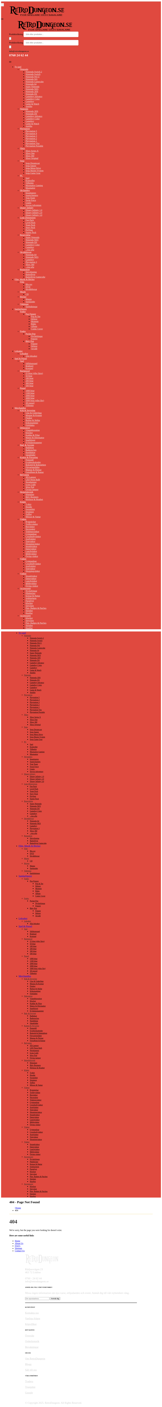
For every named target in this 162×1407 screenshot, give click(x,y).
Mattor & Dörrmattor (35, 437)
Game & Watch (32, 104)
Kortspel (29, 368)
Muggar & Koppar (34, 415)
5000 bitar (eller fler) (35, 400)
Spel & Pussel (21, 358)
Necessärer (30, 529)
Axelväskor (31, 539)
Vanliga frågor (32, 1318)
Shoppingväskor (33, 544)
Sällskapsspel (31, 363)
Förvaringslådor (33, 467)
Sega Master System (34, 170)
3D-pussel (30, 403)
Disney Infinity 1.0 (34, 210)
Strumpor (30, 512)
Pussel (23, 388)
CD (27, 294)
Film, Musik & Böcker (25, 279)
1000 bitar (30, 390)
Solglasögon (31, 598)
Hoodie (29, 507)
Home (17, 1241)
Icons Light (31, 484)
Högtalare (30, 494)
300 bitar (29, 383)
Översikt (29, 1335)
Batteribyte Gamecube (35, 277)
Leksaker (19, 351)
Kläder (23, 502)
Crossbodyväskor (33, 536)
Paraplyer (30, 601)
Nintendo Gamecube (35, 81)
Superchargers (32, 195)
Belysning (24, 475)
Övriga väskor (32, 556)
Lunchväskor (31, 551)
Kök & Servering (27, 410)
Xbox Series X (32, 151)
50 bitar (29, 376)
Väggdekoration (33, 430)
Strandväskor (31, 546)
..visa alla (30, 250)
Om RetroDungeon (35, 1358)
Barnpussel (25, 371)
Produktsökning (16, 34)
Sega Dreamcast (33, 163)
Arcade (34, 348)
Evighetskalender (33, 462)
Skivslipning (31, 272)
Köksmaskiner (32, 423)
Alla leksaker (31, 356)
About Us (19, 1243)
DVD (28, 287)
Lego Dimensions (28, 217)
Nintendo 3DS (32, 91)
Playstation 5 (31, 131)
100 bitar (29, 378)
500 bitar (29, 386)
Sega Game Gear (33, 173)
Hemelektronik (26, 492)
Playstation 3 (31, 136)
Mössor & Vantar (33, 517)
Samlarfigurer (21, 309)
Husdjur (29, 613)
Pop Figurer (31, 314)
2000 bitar (30, 395)
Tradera (29, 1381)
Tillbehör (30, 183)
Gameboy (30, 101)
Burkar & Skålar (33, 420)
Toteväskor (30, 541)
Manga (29, 299)
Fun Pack (30, 220)
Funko (23, 311)
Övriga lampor (32, 489)
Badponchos (31, 450)
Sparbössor (30, 440)
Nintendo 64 (31, 84)
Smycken (30, 606)
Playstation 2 (31, 138)
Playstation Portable (34, 146)
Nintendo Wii (31, 79)
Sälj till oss (31, 1369)
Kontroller (30, 180)
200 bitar (29, 381)
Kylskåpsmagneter (34, 442)
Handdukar (30, 452)
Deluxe (34, 319)
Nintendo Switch (33, 74)
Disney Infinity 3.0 (34, 215)
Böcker (23, 297)
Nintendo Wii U (33, 77)
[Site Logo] (32, 15)
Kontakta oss (32, 1312)
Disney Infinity (26, 208)
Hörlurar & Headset (34, 499)
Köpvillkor (31, 1324)
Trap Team (30, 198)
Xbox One (30, 153)
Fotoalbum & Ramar (35, 472)
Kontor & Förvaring (29, 457)
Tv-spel (18, 67)
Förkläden (30, 425)
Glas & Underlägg (34, 413)
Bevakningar (32, 1347)
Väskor (23, 519)
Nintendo (24, 69)
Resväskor (30, 526)
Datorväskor (31, 549)
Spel (27, 178)
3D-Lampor (31, 477)
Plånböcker (30, 593)
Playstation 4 (31, 133)
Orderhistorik (32, 1341)
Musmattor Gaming (34, 185)
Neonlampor (31, 482)
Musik (23, 292)
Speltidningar (31, 306)
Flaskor (29, 418)
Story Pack (30, 227)
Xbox (22, 148)
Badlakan (30, 447)
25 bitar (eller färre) (34, 373)
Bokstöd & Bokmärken (36, 465)
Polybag (29, 230)
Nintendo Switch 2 (34, 72)
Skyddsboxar (26, 252)
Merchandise (20, 408)
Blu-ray (29, 284)
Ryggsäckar (31, 522)
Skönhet (29, 610)
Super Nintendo (32, 86)
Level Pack (30, 222)
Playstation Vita (32, 143)
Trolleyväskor (32, 524)
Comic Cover (37, 329)
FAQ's (17, 1246)
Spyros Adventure (33, 205)
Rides (33, 324)
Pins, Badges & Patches (36, 608)
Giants (28, 203)
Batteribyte (30, 274)
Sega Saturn (31, 166)
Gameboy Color (33, 99)
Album (34, 326)
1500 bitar (30, 393)
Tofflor (29, 514)
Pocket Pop (30, 334)
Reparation (25, 269)
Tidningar (24, 304)
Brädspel (29, 366)
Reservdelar (25, 235)
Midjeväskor (31, 554)
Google (29, 1392)
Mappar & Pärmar (33, 470)
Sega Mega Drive (33, 168)
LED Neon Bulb (33, 479)
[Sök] (10, 38)
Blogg (28, 1364)
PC (21, 175)
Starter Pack (31, 232)
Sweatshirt (30, 509)
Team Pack (30, 225)
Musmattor (30, 188)
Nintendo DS (31, 94)
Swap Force (31, 200)
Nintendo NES (32, 89)
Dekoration (25, 428)
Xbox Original (32, 158)
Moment (34, 321)
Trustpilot (30, 1387)
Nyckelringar (37, 336)
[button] (2, 4)
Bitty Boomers (32, 497)
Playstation (25, 128)
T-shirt (28, 504)
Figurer (34, 339)
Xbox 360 (30, 156)
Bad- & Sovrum (27, 445)
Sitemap (18, 1248)
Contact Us (20, 1251)
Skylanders (25, 190)
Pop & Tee (35, 316)
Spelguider (30, 301)
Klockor (29, 433)
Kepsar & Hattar (33, 596)
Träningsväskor (32, 531)
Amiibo (29, 106)
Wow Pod (30, 487)
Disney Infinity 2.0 (34, 212)
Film (22, 282)
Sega (22, 161)
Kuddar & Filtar (33, 435)
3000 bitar (30, 398)
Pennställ (30, 460)
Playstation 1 (31, 141)
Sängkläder (30, 455)
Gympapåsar (31, 534)
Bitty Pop (30, 341)
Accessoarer (25, 588)
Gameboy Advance (34, 96)
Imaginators (31, 193)
